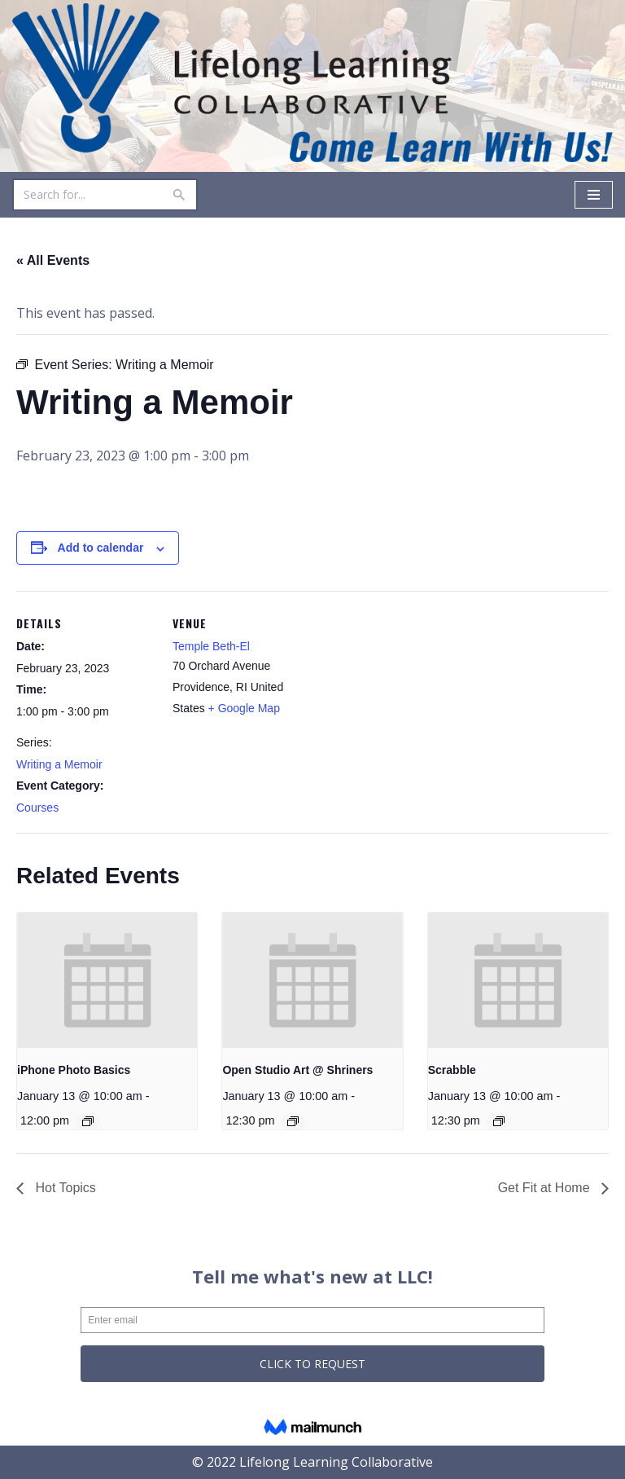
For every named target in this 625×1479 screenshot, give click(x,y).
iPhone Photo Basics (73, 1069)
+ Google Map (244, 708)
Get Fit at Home (545, 1188)
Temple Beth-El (211, 646)
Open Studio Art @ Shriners (297, 1069)
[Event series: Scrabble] (499, 1121)
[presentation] (107, 980)
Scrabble (452, 1069)
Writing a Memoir (59, 764)
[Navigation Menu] (594, 195)
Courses (37, 807)
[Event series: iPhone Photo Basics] (88, 1121)
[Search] (86, 194)
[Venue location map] (414, 704)
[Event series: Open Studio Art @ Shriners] (293, 1121)
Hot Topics (64, 1188)
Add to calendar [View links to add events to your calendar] (101, 547)
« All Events (53, 260)
